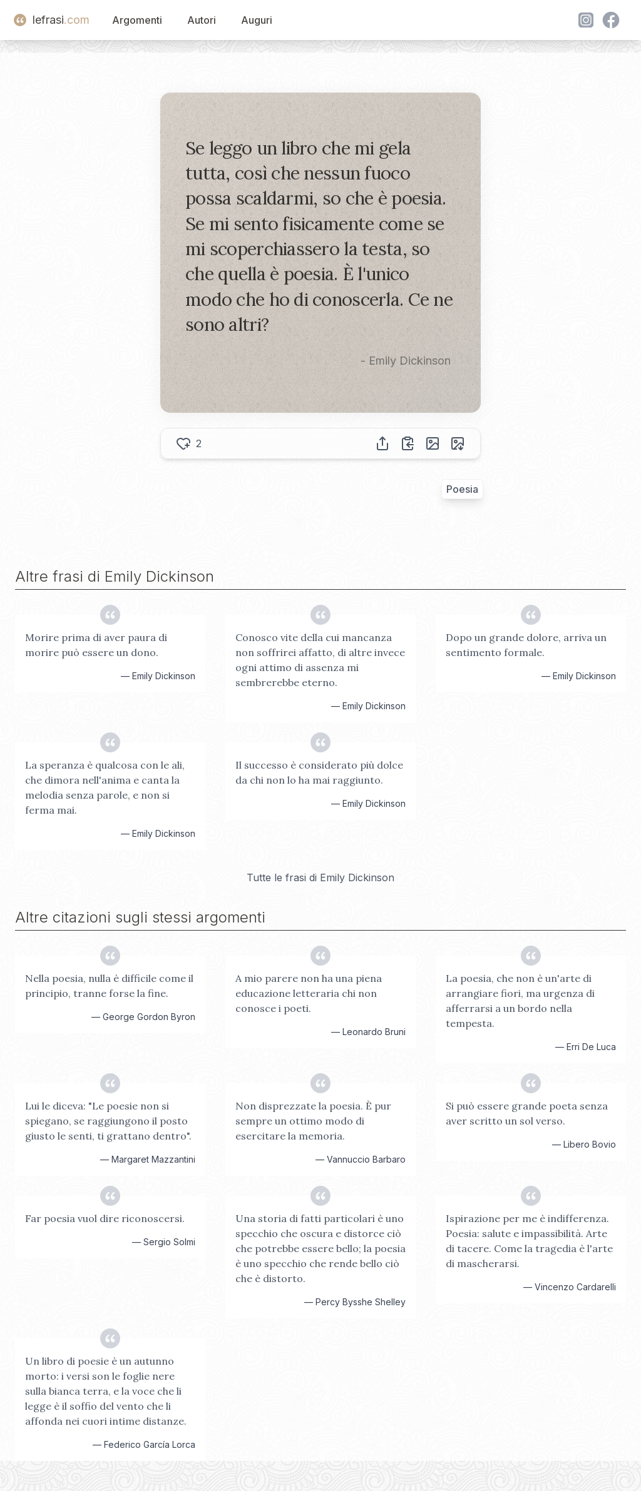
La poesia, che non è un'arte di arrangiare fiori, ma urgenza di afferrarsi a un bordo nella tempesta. (520, 1000)
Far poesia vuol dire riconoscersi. (105, 1218)
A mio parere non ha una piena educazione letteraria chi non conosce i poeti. (308, 993)
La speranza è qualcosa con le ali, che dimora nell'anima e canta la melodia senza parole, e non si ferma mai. (105, 787)
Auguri (256, 20)
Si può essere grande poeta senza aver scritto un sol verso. (527, 1113)
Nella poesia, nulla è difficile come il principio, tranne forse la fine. (109, 985)
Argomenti (137, 20)
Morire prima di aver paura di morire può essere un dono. (96, 645)
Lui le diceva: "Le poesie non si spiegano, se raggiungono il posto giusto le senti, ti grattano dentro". (108, 1120)
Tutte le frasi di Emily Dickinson (320, 877)
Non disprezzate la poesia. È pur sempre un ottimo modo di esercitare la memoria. (313, 1120)
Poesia (462, 489)
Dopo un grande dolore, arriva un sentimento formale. (526, 645)
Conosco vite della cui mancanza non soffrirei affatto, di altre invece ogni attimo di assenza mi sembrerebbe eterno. (320, 660)
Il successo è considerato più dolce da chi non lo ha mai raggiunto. (319, 772)
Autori (201, 20)
